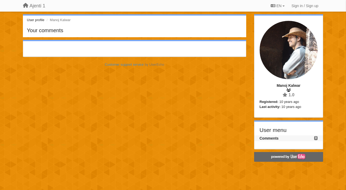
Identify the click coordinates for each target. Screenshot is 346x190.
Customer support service (124, 64)
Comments (269, 138)
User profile (35, 20)
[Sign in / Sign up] (304, 5)
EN (278, 6)
